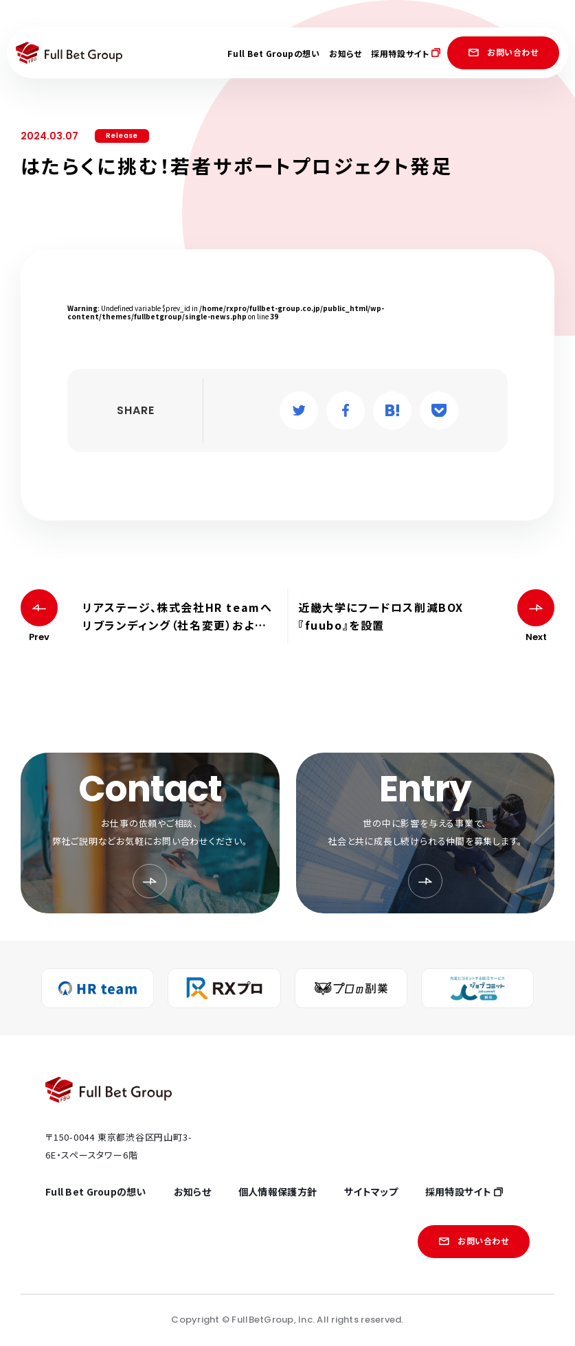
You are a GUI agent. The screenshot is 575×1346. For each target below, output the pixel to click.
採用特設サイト (405, 53)
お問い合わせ (503, 52)
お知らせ (345, 53)
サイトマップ (371, 1191)
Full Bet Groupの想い (273, 53)
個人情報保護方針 (277, 1191)
